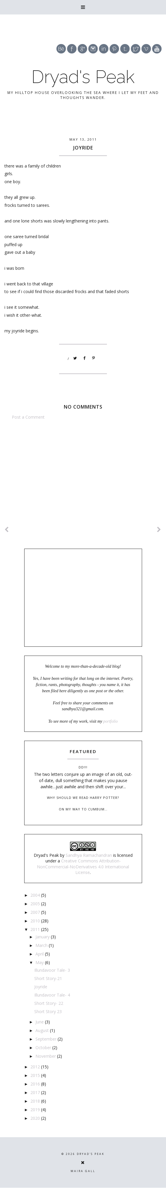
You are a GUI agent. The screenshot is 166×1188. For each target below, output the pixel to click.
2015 (35, 1075)
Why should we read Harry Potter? (83, 797)
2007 (35, 912)
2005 (35, 903)
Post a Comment (28, 417)
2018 (35, 1101)
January (43, 937)
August (42, 1030)
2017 (35, 1092)
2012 (35, 1067)
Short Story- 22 (48, 1003)
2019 (35, 1109)
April (40, 954)
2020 (35, 1118)
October (43, 1047)
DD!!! (83, 767)
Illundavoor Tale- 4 (52, 995)
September (46, 1039)
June (40, 1022)
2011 (35, 929)
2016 (35, 1084)
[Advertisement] (83, 469)
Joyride (40, 986)
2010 (35, 921)
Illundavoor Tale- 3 (52, 970)
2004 (35, 895)
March (42, 945)
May (40, 962)
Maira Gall (83, 1171)
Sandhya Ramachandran (89, 855)
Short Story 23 (48, 1011)
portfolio (110, 721)
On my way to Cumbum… (83, 809)
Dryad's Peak (83, 76)
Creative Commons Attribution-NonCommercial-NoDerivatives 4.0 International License (83, 866)
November (46, 1056)
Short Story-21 (48, 978)
